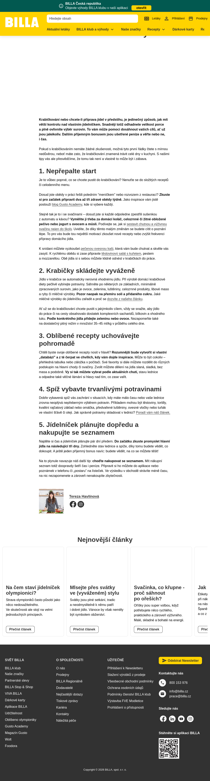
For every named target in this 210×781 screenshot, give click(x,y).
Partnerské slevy (17, 680)
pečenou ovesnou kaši (97, 248)
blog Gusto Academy (67, 204)
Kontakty (62, 714)
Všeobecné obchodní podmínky (130, 681)
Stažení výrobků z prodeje (126, 674)
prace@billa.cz (180, 696)
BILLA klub (13, 668)
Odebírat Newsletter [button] (180, 660)
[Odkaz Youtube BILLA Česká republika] (181, 719)
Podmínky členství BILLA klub (129, 694)
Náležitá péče (66, 720)
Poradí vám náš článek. (153, 412)
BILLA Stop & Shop (19, 687)
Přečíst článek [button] (20, 629)
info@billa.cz (178, 691)
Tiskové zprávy (67, 701)
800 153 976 (178, 682)
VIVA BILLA (13, 693)
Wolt (8, 739)
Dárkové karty (15, 700)
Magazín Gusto (16, 733)
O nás (60, 668)
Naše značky (14, 674)
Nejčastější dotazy (69, 694)
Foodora (11, 746)
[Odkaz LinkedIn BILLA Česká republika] (172, 719)
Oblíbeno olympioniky (20, 719)
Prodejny (62, 674)
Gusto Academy (16, 726)
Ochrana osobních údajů (125, 688)
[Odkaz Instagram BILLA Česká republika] (190, 719)
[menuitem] (66, 29)
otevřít (141, 8)
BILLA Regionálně (69, 681)
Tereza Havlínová (84, 496)
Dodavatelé (64, 688)
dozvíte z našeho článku (125, 299)
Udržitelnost (13, 713)
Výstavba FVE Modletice (125, 701)
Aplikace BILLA (16, 706)
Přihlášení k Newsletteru (125, 668)
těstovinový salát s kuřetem (121, 253)
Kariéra (61, 707)
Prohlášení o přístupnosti (125, 707)
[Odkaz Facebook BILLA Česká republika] (163, 719)
